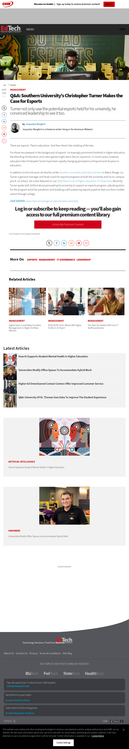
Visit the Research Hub (18, 686)
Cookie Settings (63, 742)
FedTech (51, 673)
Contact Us (22, 653)
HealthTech (94, 673)
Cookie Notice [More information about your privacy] (98, 736)
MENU (30, 29)
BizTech (32, 673)
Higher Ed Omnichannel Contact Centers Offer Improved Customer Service (60, 383)
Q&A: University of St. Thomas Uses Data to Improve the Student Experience (62, 397)
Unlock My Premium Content (68, 224)
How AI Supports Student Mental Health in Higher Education (53, 356)
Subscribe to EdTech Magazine (21, 708)
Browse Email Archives (18, 700)
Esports (32, 259)
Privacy (34, 653)
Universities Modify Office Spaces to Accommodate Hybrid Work (55, 370)
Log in (122, 29)
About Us (9, 653)
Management (13, 85)
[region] (64, 736)
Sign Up (108, 4)
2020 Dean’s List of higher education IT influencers (84, 181)
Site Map (67, 653)
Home (4, 85)
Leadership (84, 259)
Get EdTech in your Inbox (18, 695)
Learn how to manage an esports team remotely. (44, 201)
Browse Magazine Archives (20, 713)
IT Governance (66, 259)
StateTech (71, 673)
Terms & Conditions (50, 653)
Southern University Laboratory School (80, 172)
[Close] (123, 730)
